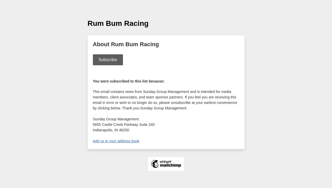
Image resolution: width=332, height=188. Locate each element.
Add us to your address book (116, 141)
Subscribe (108, 59)
